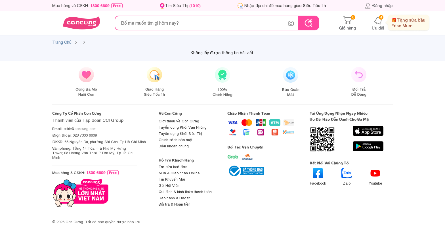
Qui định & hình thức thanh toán (185, 192)
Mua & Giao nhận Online (179, 173)
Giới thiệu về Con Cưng (179, 121)
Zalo (346, 176)
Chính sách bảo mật (175, 140)
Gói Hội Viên (169, 185)
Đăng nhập (379, 6)
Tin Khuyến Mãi (172, 179)
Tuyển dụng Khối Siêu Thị (180, 133)
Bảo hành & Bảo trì (174, 198)
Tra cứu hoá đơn (173, 167)
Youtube (375, 176)
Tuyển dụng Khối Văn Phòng (183, 127)
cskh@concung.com (80, 129)
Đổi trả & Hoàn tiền (174, 204)
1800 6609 (100, 6)
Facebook (318, 176)
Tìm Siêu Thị (183, 5)
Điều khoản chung (174, 146)
